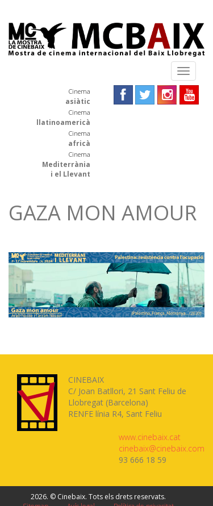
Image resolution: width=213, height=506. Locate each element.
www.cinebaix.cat (150, 437)
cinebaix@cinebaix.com (161, 448)
